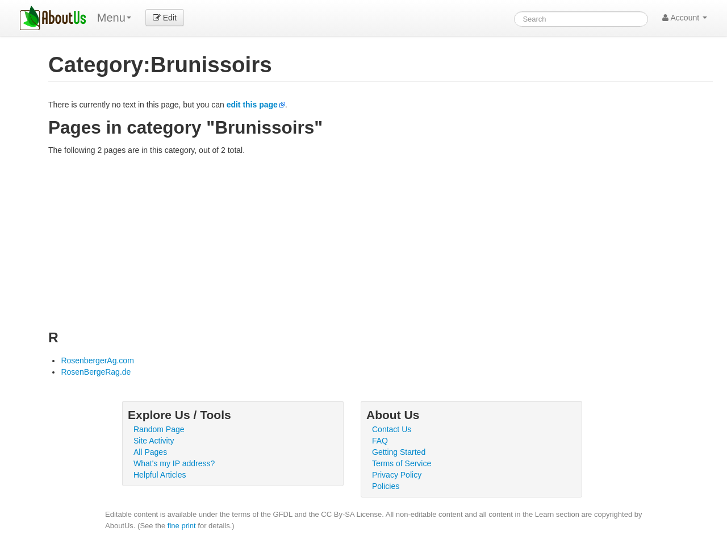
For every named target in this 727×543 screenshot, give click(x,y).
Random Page (159, 429)
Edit (165, 17)
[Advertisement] (380, 241)
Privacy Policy (396, 474)
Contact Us (391, 429)
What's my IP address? (174, 463)
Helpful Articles (159, 474)
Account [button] (684, 17)
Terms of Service (401, 463)
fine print (182, 525)
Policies (385, 486)
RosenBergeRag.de (96, 371)
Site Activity (153, 440)
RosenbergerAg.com (97, 360)
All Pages (150, 452)
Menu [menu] (114, 17)
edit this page (252, 104)
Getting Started (398, 452)
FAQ (380, 440)
